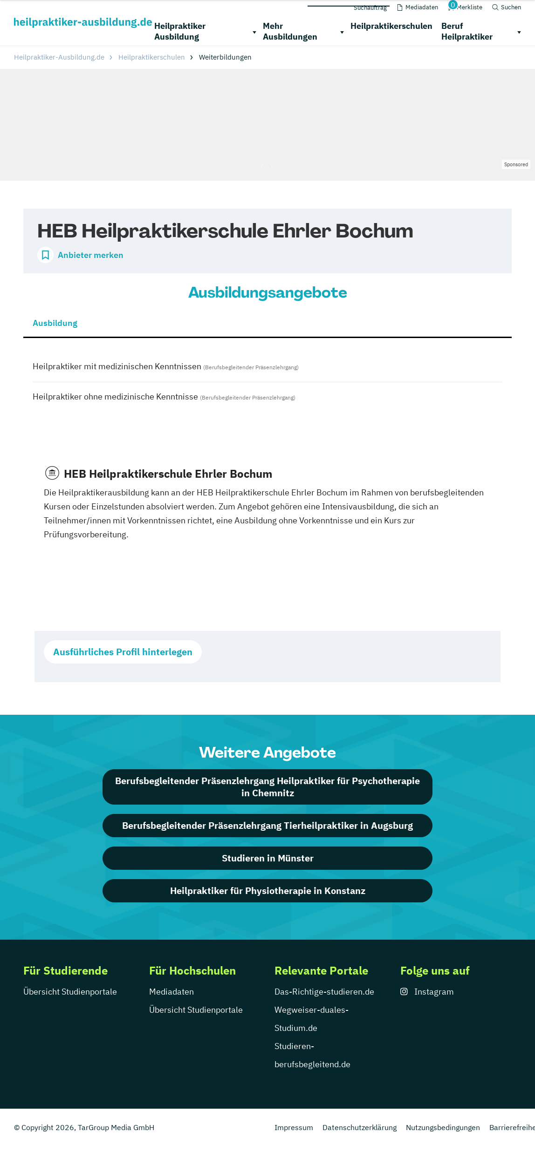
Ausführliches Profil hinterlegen (122, 651)
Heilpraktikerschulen (391, 25)
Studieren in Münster (268, 858)
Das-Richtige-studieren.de (324, 991)
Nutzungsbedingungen (443, 1127)
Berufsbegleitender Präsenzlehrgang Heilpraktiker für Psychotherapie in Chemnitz (267, 786)
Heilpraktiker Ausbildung (180, 31)
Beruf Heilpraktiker (467, 31)
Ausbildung (55, 323)
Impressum (293, 1127)
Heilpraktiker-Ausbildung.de (59, 57)
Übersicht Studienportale (70, 991)
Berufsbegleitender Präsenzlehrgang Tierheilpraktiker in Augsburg (267, 825)
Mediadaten (171, 991)
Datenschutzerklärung (359, 1127)
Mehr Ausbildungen (290, 31)
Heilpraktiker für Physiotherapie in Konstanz (267, 890)
